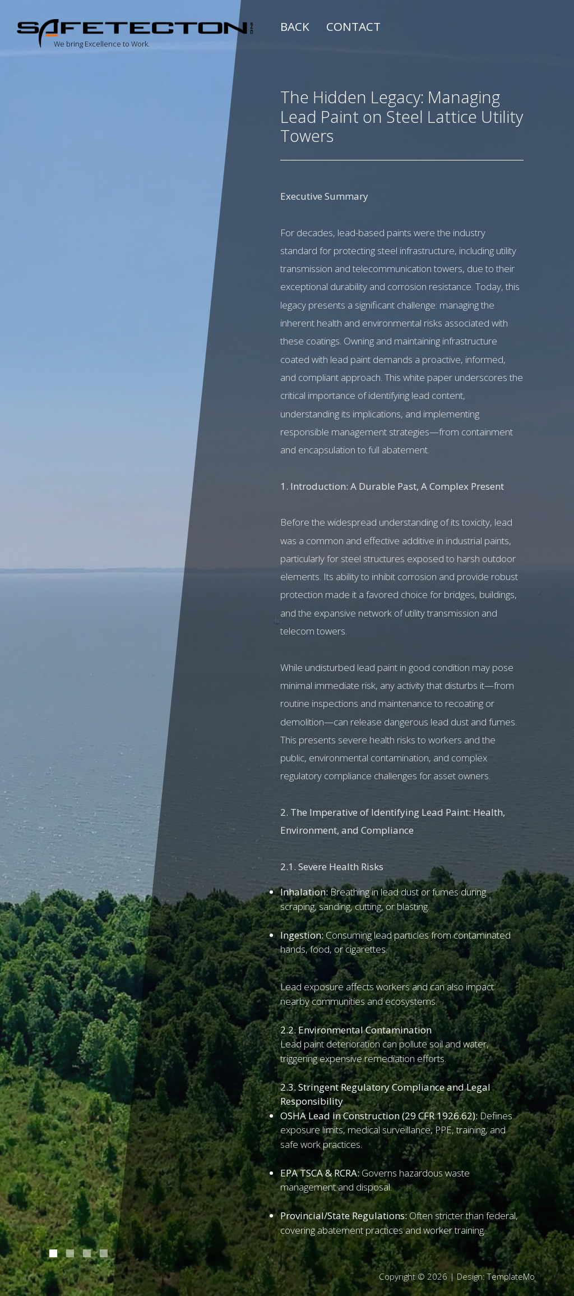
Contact (353, 26)
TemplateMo (511, 1276)
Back (294, 26)
